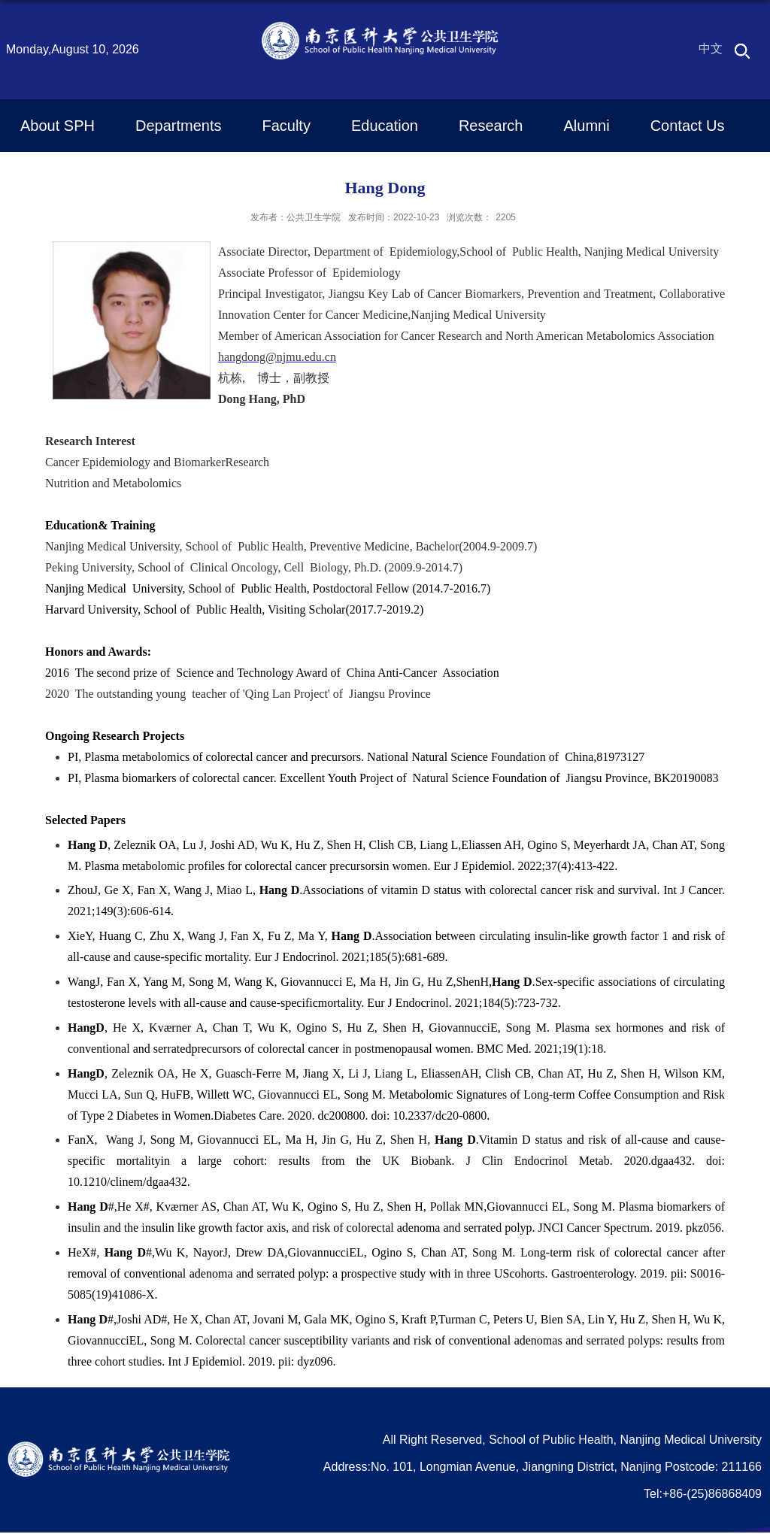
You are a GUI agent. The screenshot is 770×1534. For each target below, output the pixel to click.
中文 (711, 48)
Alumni (587, 125)
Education (384, 125)
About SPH (57, 125)
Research (491, 125)
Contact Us (687, 125)
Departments (178, 125)
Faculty (286, 125)
